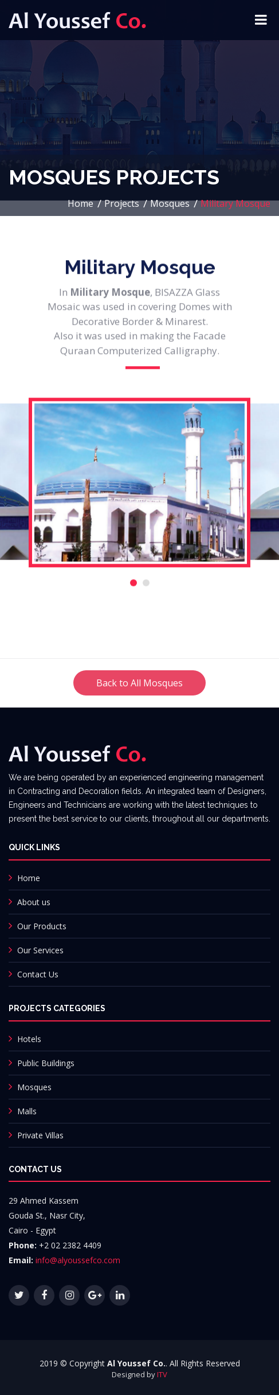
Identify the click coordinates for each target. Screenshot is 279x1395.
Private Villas (40, 1135)
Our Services (40, 950)
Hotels (29, 1039)
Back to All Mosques (139, 696)
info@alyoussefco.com (78, 1260)
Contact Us (37, 974)
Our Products (41, 926)
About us (33, 902)
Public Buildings (45, 1063)
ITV (162, 1374)
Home (80, 203)
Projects (121, 203)
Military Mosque (235, 203)
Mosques (170, 203)
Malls (27, 1111)
